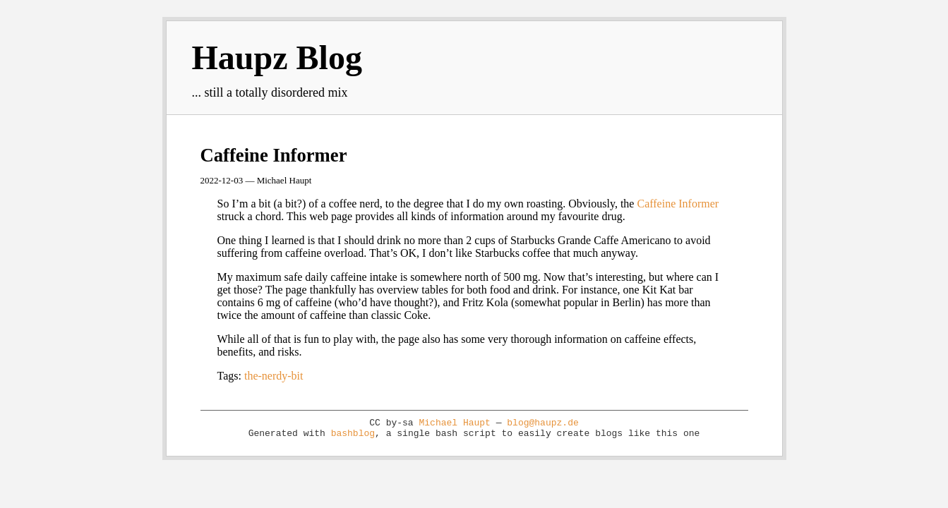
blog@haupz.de (542, 423)
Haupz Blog (277, 57)
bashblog (353, 433)
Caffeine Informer (273, 155)
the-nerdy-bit (274, 376)
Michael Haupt (454, 423)
